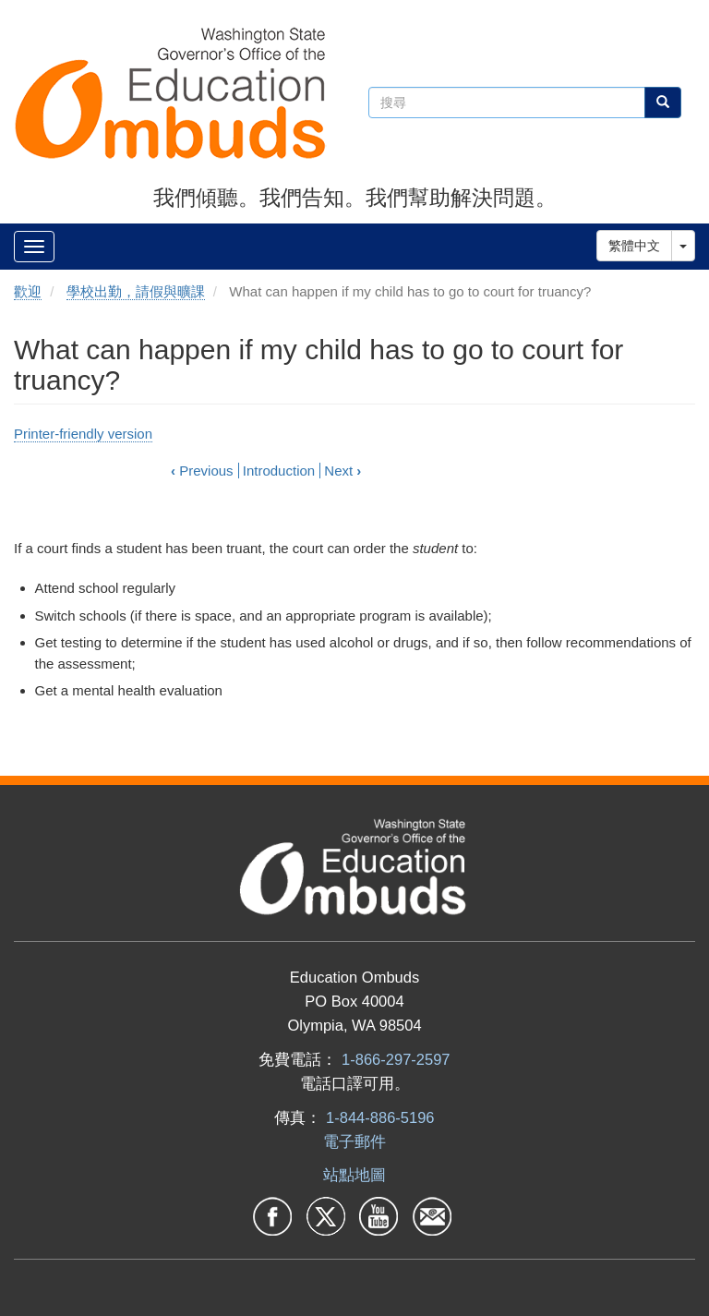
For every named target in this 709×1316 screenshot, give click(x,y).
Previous (202, 470)
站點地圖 (354, 1174)
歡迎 (28, 291)
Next (342, 470)
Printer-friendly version (83, 433)
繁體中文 (634, 245)
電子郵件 (354, 1141)
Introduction (279, 470)
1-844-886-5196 (380, 1117)
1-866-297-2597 (396, 1059)
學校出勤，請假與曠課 (135, 291)
